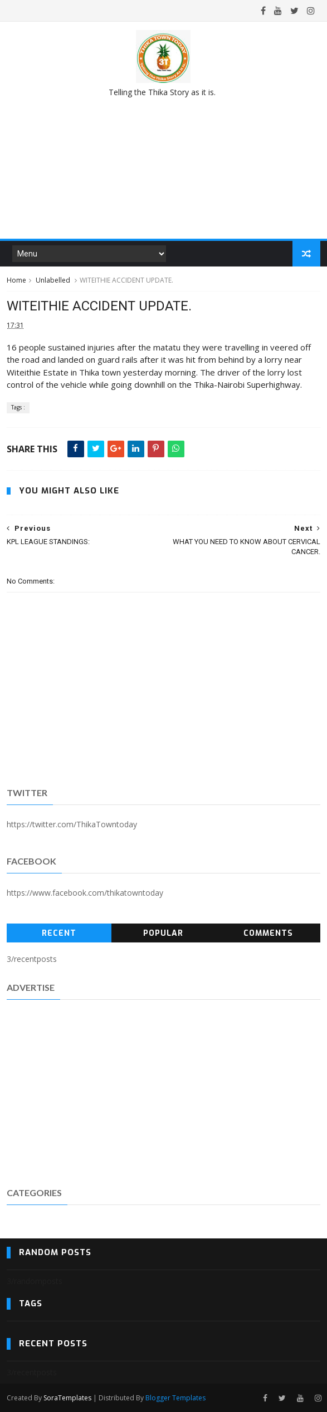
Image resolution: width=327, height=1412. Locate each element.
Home (16, 280)
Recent (59, 933)
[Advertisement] (164, 1091)
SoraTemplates (67, 1398)
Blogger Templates (175, 1398)
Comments (268, 933)
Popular (163, 933)
